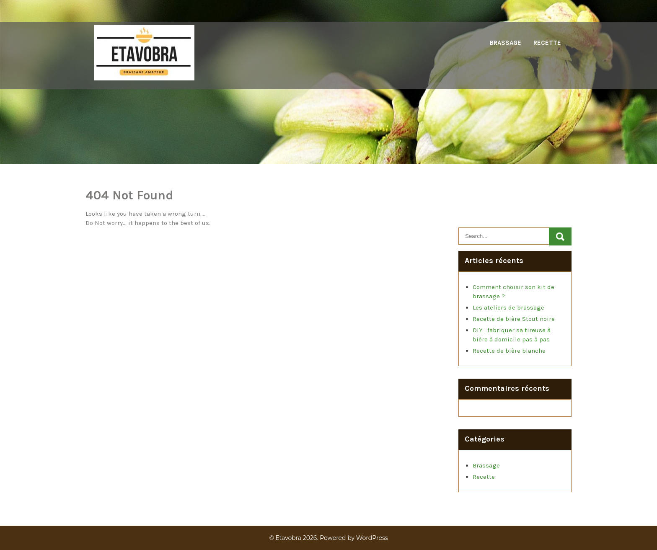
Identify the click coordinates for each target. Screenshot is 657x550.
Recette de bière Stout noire (514, 319)
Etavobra (288, 538)
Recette (547, 42)
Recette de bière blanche (509, 350)
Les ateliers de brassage (508, 307)
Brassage (505, 42)
